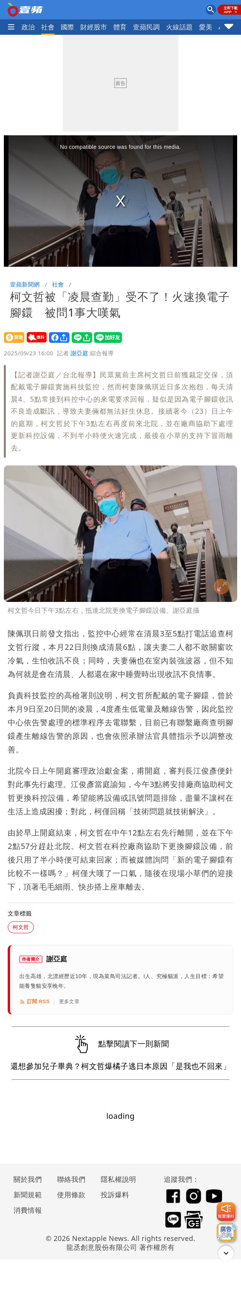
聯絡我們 (71, 1179)
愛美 (205, 26)
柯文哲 (21, 927)
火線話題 (179, 26)
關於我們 (27, 1179)
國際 (67, 26)
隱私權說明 (116, 1179)
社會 (48, 26)
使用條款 (71, 1194)
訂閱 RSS (34, 1002)
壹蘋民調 (146, 26)
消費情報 (27, 1210)
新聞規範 (27, 1194)
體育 (120, 26)
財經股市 (93, 26)
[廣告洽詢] (226, 1232)
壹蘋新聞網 (25, 284)
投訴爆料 (115, 1194)
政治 (28, 26)
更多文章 (69, 1001)
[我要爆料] (226, 1211)
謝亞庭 (79, 353)
